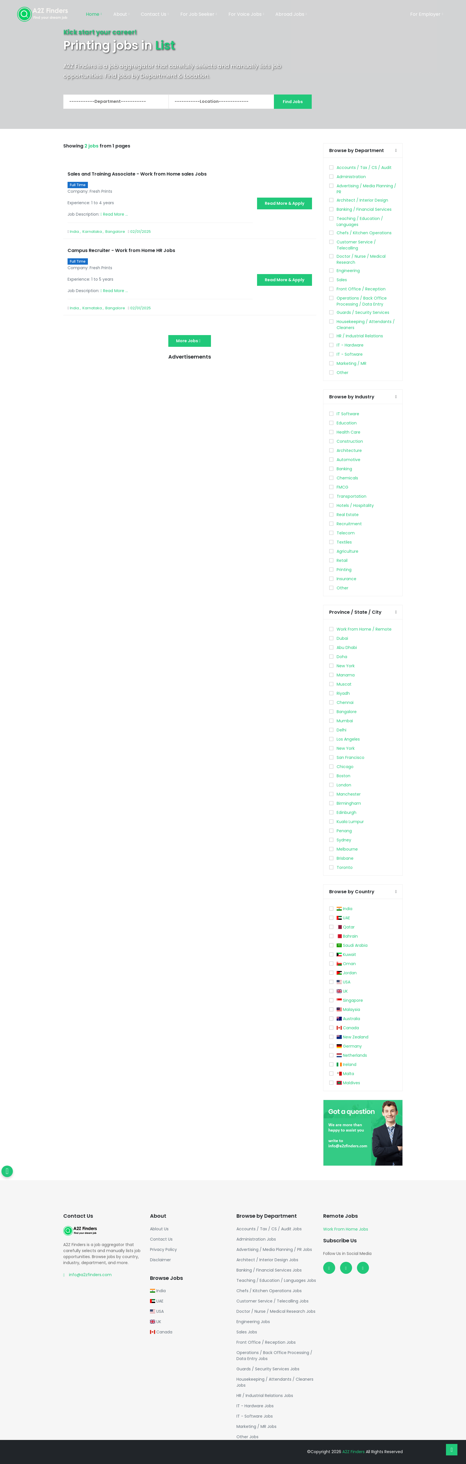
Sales (342, 280)
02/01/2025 (140, 231)
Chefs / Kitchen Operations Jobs (269, 1291)
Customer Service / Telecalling (356, 245)
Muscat (344, 684)
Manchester (349, 794)
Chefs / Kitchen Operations (364, 233)
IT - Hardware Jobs (255, 1406)
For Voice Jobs (246, 14)
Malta (345, 1074)
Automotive (348, 460)
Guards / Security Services (363, 312)
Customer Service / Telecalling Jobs (272, 1301)
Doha (342, 657)
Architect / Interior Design (362, 200)
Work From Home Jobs (345, 1229)
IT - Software (350, 354)
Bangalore (347, 712)
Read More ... (114, 214)
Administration (351, 177)
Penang (344, 831)
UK (342, 991)
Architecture (349, 450)
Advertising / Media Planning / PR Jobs (274, 1249)
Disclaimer (160, 1260)
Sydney (344, 840)
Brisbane (345, 858)
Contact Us (155, 14)
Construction (350, 441)
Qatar (346, 927)
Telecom (346, 533)
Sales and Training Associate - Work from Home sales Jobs (137, 174)
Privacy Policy (163, 1249)
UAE (343, 918)
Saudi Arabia (352, 945)
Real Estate (348, 514)
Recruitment (349, 524)
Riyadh (343, 693)
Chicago (345, 767)
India (345, 909)
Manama (346, 675)
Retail (342, 560)
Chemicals (347, 478)
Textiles (344, 542)
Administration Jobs (256, 1239)
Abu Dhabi (347, 647)
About (121, 14)
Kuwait (346, 954)
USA (344, 982)
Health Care (348, 432)
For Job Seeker (198, 14)
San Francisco (350, 757)
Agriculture (347, 551)
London (344, 785)
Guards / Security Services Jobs (267, 1369)
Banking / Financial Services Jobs (269, 1270)
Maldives (348, 1083)
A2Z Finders (354, 1452)
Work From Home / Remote (364, 629)
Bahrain (347, 936)
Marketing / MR (351, 363)
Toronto (345, 867)
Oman (346, 964)
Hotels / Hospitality (355, 505)
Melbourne (347, 849)
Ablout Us (159, 1229)
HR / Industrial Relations (360, 336)
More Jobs (189, 341)
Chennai (345, 702)
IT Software (348, 414)
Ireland (347, 1064)
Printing (344, 569)
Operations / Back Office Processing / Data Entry (362, 301)
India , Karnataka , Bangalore (97, 231)
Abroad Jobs (291, 14)
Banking (344, 469)
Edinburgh (346, 812)
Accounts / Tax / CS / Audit (364, 167)
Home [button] (94, 14)
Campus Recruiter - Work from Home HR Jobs (121, 250)
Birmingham (349, 803)
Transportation (351, 496)
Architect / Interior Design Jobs (267, 1260)
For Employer (426, 14)
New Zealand (353, 1037)
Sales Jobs (246, 1332)
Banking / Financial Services (364, 209)
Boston (343, 776)
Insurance (346, 579)
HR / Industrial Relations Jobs (264, 1395)
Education (347, 423)
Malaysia (348, 1009)
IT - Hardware (350, 345)
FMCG (342, 487)
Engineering (348, 270)
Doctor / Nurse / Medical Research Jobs (275, 1311)
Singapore (350, 1000)
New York (346, 666)
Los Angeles (348, 739)
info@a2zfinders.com (90, 1275)
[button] (396, 150)
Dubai (342, 638)
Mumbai (345, 721)
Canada (348, 1028)
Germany (349, 1046)
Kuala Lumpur (350, 822)
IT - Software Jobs (254, 1416)
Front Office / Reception (361, 289)
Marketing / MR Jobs (256, 1426)
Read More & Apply (284, 203)
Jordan (347, 973)
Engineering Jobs (253, 1322)
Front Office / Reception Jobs (266, 1342)
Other (342, 372)
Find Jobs (293, 102)
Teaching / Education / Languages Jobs (276, 1280)
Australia (348, 1019)
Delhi (341, 730)
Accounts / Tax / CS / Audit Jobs (269, 1229)
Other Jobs (247, 1437)
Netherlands (352, 1055)
